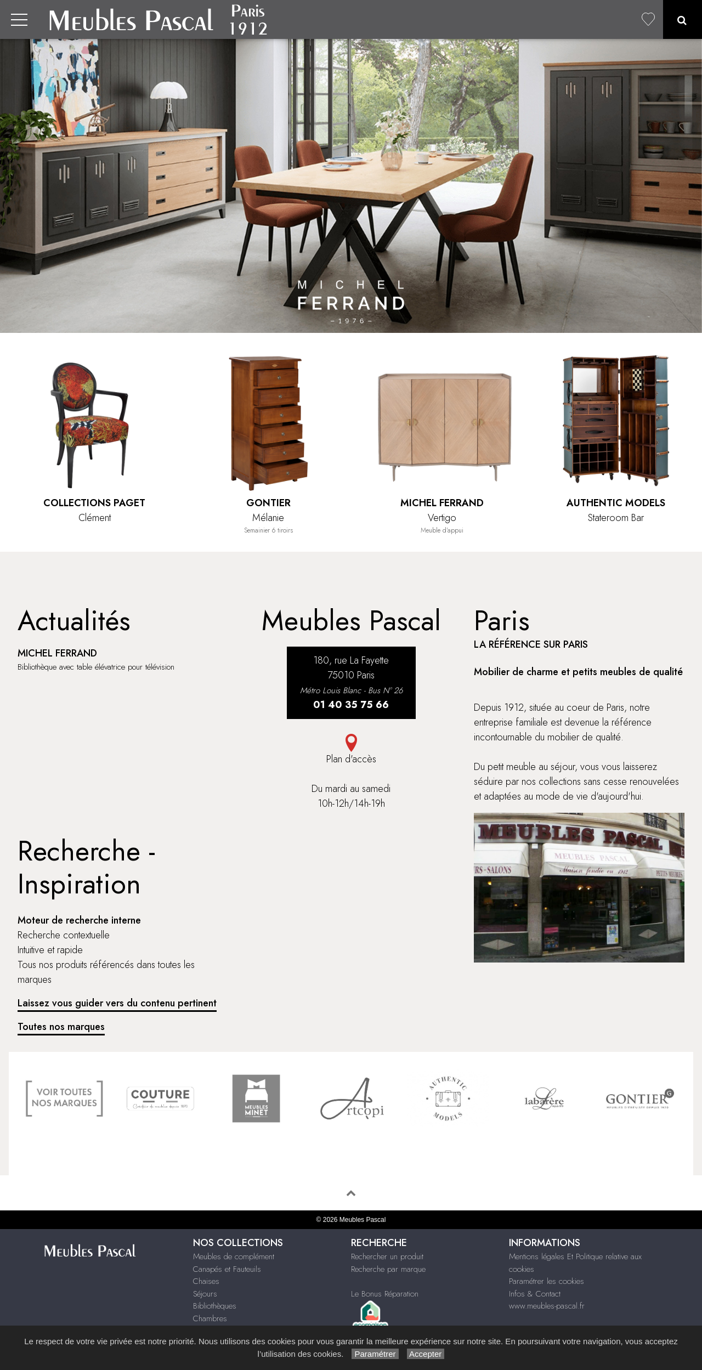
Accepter (425, 1353)
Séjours (205, 1294)
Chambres (210, 1318)
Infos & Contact (535, 1294)
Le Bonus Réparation (384, 1294)
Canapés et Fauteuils (227, 1269)
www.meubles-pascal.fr (547, 1306)
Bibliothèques (214, 1306)
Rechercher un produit (387, 1256)
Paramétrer (375, 1353)
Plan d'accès (351, 750)
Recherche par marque (388, 1269)
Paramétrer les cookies (546, 1281)
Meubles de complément (233, 1256)
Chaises (206, 1281)
